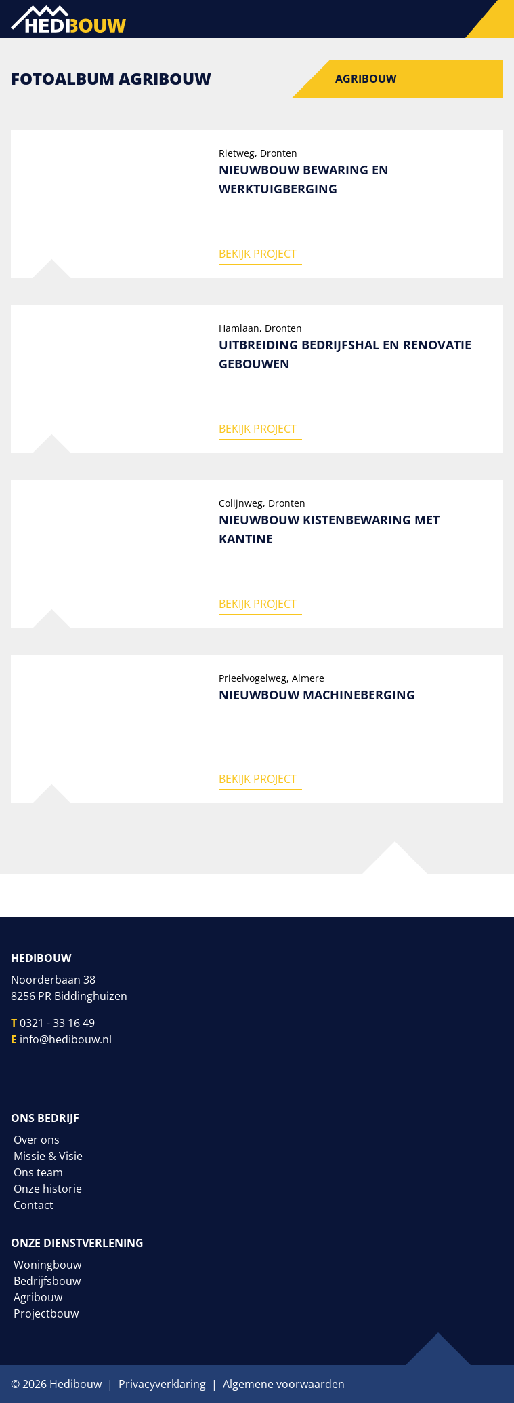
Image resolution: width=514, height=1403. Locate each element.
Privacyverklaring (162, 1384)
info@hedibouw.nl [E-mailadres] (66, 1039)
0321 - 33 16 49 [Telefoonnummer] (57, 1023)
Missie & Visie (48, 1156)
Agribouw (365, 78)
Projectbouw (46, 1313)
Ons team (38, 1172)
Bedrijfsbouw (47, 1280)
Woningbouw (47, 1264)
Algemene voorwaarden (284, 1384)
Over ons (37, 1139)
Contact (33, 1204)
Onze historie (48, 1188)
